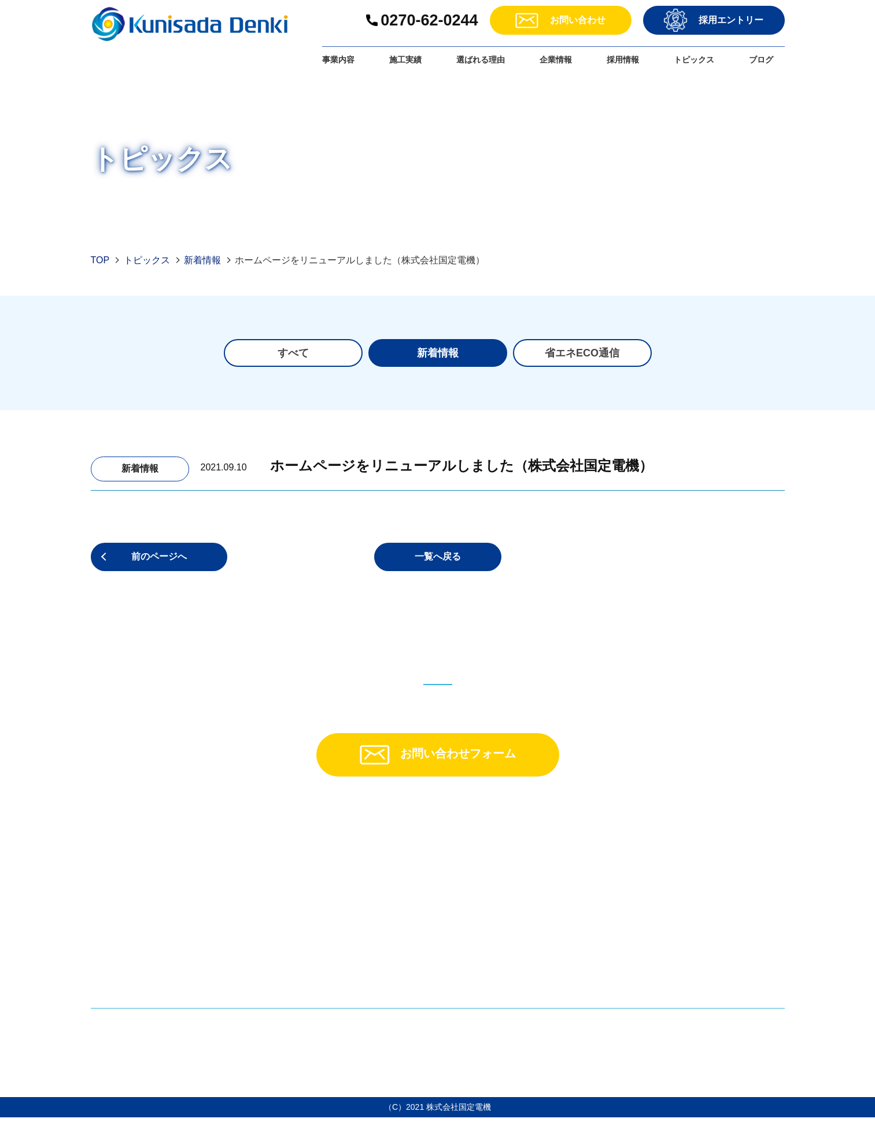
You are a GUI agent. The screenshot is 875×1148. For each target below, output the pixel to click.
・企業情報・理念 (544, 869)
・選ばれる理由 (539, 853)
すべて (293, 353)
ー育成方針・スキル (738, 886)
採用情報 (623, 59)
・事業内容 (331, 869)
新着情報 (202, 260)
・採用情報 (707, 853)
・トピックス (534, 918)
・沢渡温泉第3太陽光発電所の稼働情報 (588, 953)
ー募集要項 (720, 869)
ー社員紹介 (720, 902)
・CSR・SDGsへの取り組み (566, 886)
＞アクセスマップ (130, 977)
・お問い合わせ (716, 934)
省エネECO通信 (582, 353)
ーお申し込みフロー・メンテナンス (390, 934)
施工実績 (405, 59)
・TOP (322, 853)
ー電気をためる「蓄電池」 (371, 886)
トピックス (694, 59)
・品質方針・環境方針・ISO (566, 902)
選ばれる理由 (480, 59)
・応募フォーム (716, 918)
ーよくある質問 (348, 950)
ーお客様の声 (344, 967)
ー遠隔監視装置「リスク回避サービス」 (399, 918)
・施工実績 (331, 983)
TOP (100, 260)
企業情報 (556, 59)
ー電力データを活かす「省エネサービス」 (404, 902)
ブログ (761, 59)
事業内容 (338, 59)
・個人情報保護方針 (725, 950)
